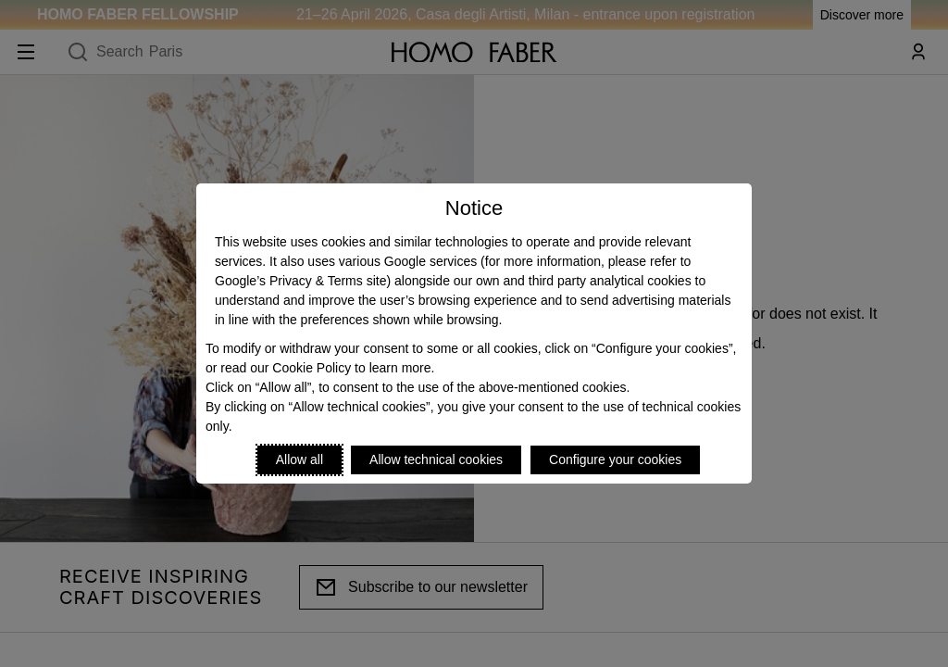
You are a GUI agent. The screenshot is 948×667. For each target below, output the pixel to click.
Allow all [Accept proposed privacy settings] (299, 459)
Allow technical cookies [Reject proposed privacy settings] (436, 459)
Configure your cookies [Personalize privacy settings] (615, 459)
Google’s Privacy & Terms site (300, 280)
